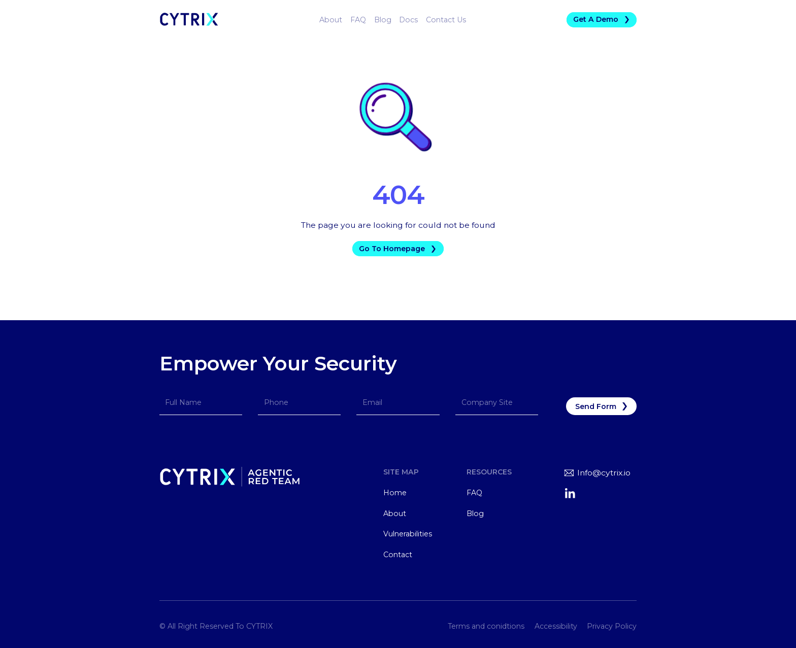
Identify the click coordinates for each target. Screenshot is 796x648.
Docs (408, 19)
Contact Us (446, 19)
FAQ (358, 19)
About (330, 19)
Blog (382, 19)
